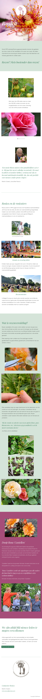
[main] (21, 28)
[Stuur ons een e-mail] (7, 647)
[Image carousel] (21, 126)
